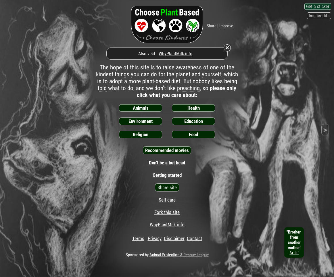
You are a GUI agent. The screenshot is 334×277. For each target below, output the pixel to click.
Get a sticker (317, 6)
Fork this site (167, 212)
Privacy (155, 238)
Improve (226, 26)
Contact (194, 238)
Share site (167, 187)
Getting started (167, 175)
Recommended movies (167, 150)
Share (211, 26)
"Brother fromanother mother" (294, 242)
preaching (188, 88)
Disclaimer (174, 238)
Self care (167, 200)
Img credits (319, 15)
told (102, 88)
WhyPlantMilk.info (175, 53)
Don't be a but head (167, 163)
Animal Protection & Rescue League (179, 254)
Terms (138, 238)
